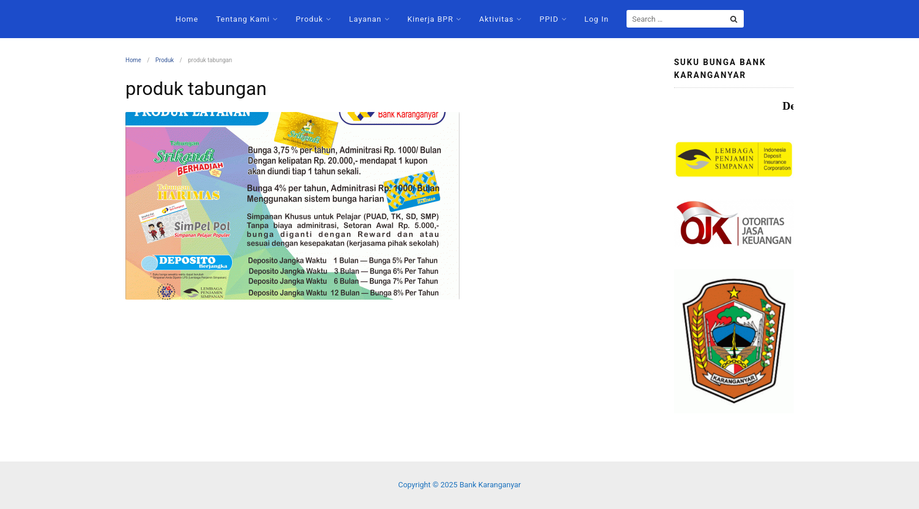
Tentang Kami (243, 19)
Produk (309, 19)
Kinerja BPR (430, 19)
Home (186, 19)
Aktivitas (496, 19)
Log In (596, 19)
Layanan (365, 19)
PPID (548, 19)
